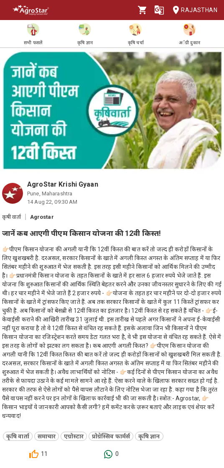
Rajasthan (192, 10)
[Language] (159, 10)
